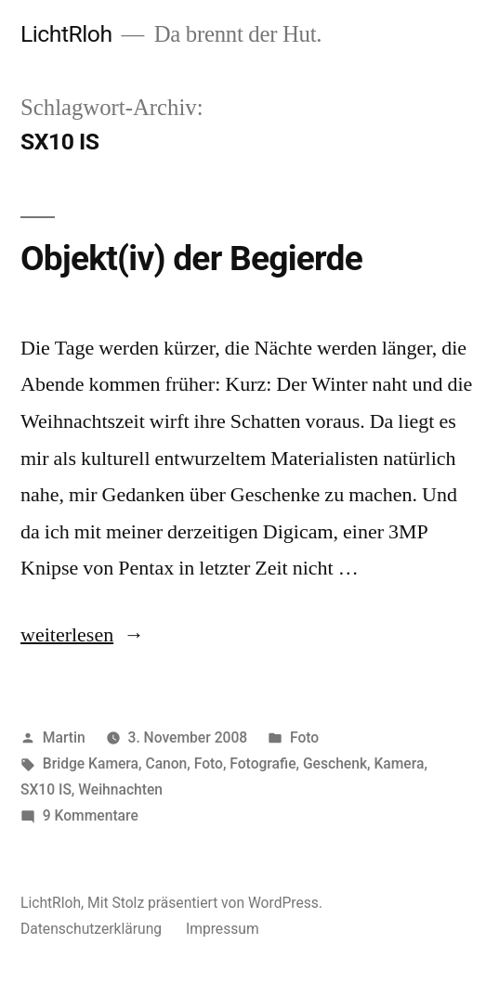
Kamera (399, 763)
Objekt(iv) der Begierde (191, 258)
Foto (304, 737)
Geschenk (335, 763)
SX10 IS (46, 789)
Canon (166, 763)
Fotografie (262, 763)
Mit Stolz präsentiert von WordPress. (204, 903)
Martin (64, 737)
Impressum (222, 929)
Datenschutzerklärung (91, 929)
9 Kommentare (90, 815)
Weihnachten (120, 789)
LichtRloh (66, 33)
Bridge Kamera (90, 763)
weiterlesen (66, 635)
